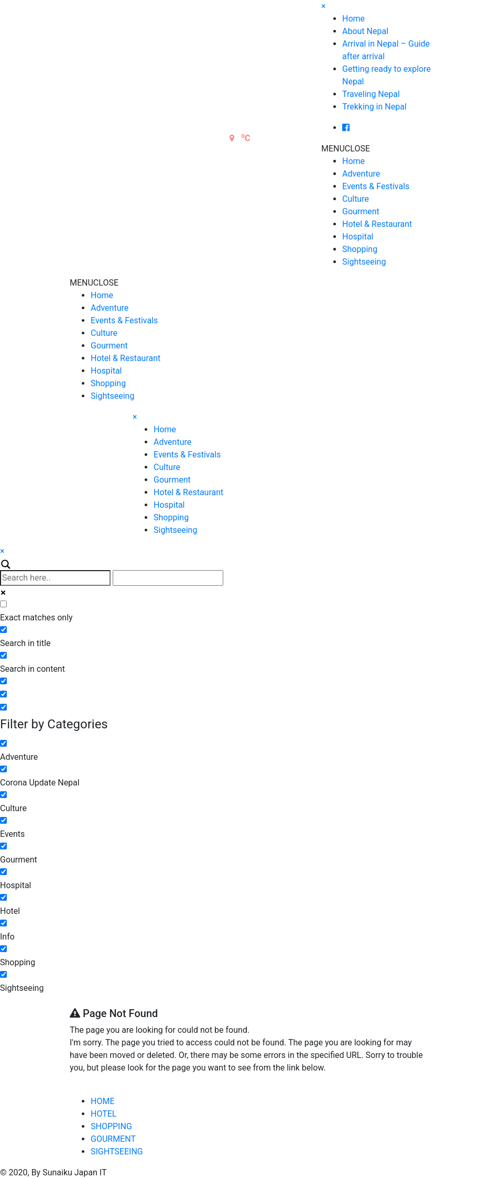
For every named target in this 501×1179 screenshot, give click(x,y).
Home (353, 19)
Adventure (361, 174)
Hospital (358, 237)
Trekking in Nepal (374, 107)
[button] (345, 149)
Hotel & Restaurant (377, 224)
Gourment (360, 211)
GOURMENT (113, 1139)
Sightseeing (364, 262)
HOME (102, 1101)
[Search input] (55, 578)
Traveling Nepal (371, 94)
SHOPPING (111, 1126)
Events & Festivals (375, 186)
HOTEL (103, 1114)
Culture (355, 199)
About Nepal (365, 31)
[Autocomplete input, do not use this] (168, 578)
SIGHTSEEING (117, 1151)
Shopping (359, 249)
